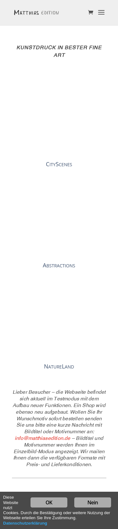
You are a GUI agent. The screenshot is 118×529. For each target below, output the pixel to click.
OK (49, 502)
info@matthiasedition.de (42, 438)
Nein (92, 502)
